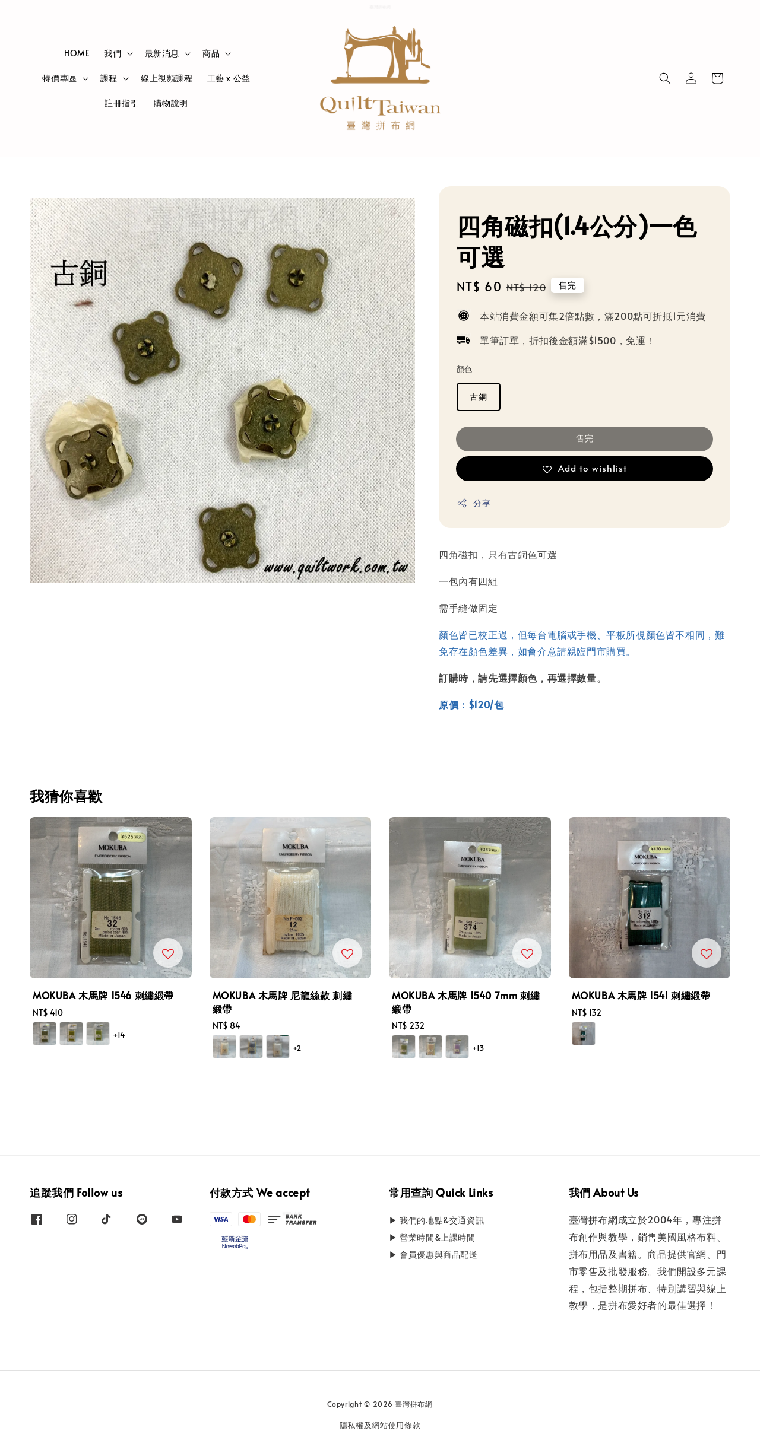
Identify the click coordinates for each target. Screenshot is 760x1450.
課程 (109, 78)
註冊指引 (121, 103)
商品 (211, 53)
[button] (665, 78)
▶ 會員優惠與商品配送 (433, 1254)
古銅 (478, 396)
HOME (77, 53)
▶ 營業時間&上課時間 (432, 1237)
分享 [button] (473, 502)
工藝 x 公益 (229, 78)
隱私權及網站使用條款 (380, 1425)
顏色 (465, 369)
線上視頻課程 (167, 78)
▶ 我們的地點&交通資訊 (436, 1220)
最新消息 (162, 53)
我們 (112, 53)
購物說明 (171, 103)
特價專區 (59, 78)
